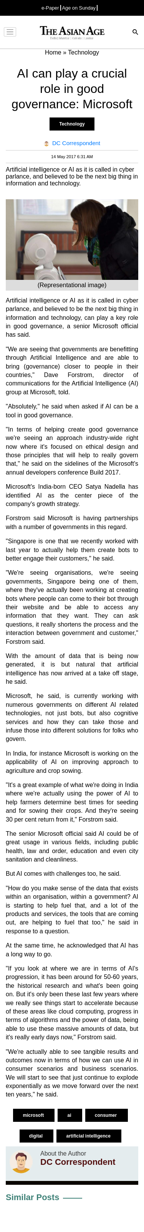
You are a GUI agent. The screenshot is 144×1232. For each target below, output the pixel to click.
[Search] (135, 33)
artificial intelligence (89, 1136)
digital (36, 1136)
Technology (71, 124)
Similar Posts (32, 1197)
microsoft (34, 1115)
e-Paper (50, 8)
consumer (106, 1115)
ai (69, 1115)
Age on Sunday (79, 8)
